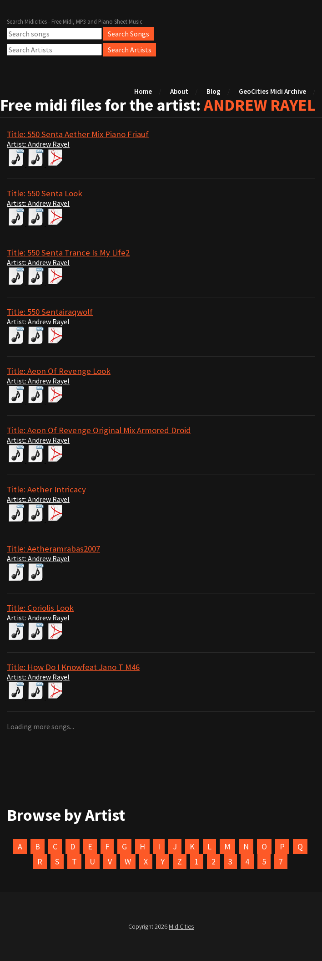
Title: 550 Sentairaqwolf (50, 312)
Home (143, 91)
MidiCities (181, 926)
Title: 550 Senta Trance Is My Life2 (68, 252)
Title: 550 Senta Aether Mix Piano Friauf (78, 134)
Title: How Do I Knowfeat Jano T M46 (73, 667)
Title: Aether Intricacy (46, 489)
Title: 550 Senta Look (44, 193)
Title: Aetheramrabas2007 (53, 548)
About (179, 91)
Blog (213, 91)
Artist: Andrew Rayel (38, 143)
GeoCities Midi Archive (272, 91)
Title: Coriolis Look (40, 608)
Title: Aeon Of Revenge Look (59, 371)
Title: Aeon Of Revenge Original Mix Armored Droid (99, 430)
